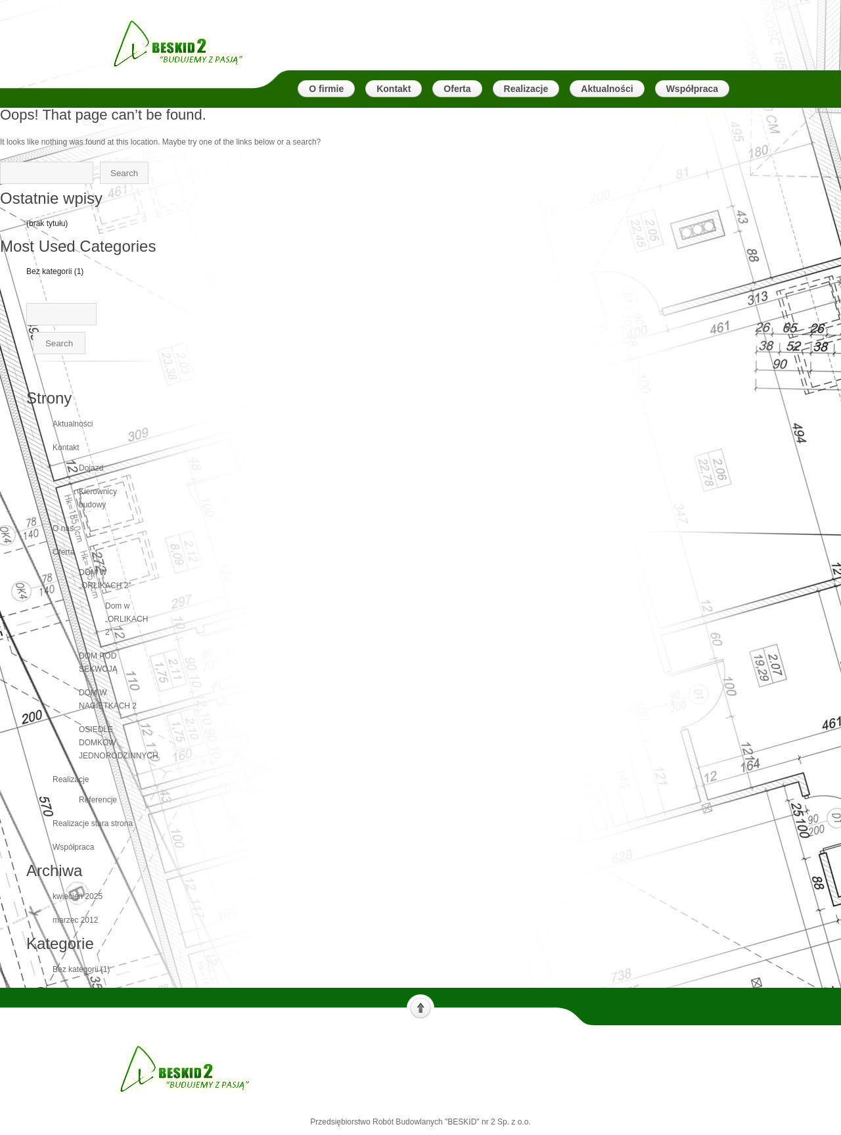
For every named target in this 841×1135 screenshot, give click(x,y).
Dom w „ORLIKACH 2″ (126, 619)
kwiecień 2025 (77, 896)
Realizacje (71, 779)
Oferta (63, 552)
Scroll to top (420, 1007)
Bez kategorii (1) (54, 271)
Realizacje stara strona (93, 823)
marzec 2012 (75, 920)
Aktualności (73, 424)
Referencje (98, 799)
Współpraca (73, 847)
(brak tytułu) (47, 223)
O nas (63, 528)
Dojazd (91, 468)
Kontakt (66, 447)
